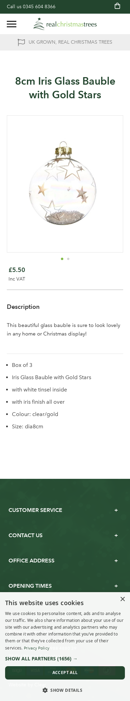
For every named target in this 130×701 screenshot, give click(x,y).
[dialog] (65, 646)
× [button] (122, 599)
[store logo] (65, 24)
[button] (62, 259)
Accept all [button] (65, 672)
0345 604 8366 (39, 7)
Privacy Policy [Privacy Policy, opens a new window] (36, 648)
